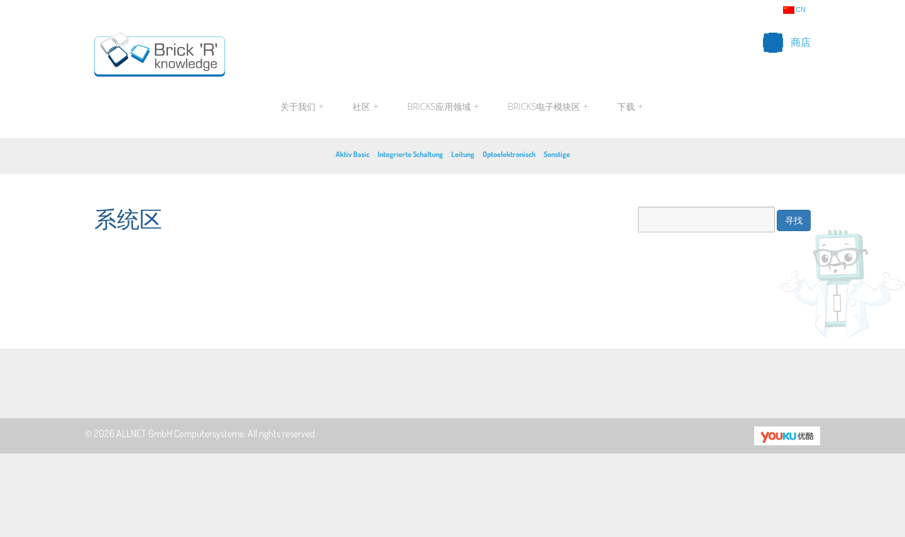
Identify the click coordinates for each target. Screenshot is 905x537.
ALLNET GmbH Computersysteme (180, 433)
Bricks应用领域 (443, 106)
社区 (365, 106)
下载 (628, 106)
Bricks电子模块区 (548, 106)
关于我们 (302, 106)
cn (794, 10)
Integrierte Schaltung (410, 154)
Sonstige (557, 154)
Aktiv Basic (353, 154)
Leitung (462, 154)
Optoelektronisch (509, 154)
